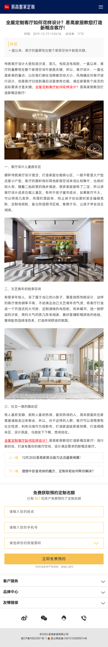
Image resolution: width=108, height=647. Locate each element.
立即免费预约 (54, 559)
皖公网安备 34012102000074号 (67, 638)
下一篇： (52, 471)
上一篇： (46, 458)
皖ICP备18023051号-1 (34, 638)
